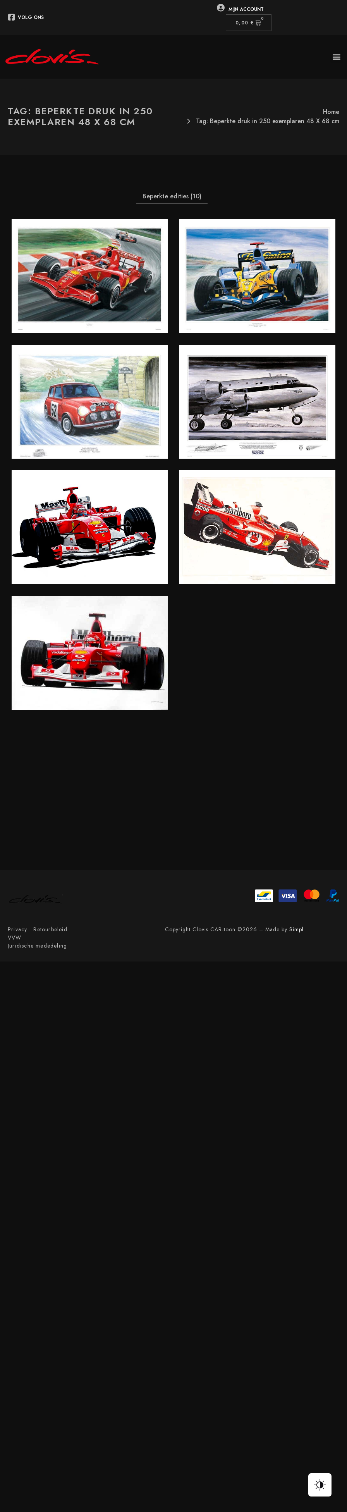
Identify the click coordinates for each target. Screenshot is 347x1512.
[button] (336, 56)
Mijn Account (246, 9)
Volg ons (31, 17)
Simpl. (297, 929)
